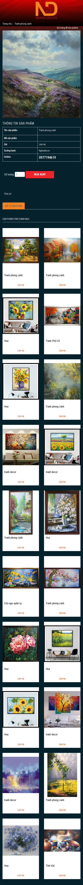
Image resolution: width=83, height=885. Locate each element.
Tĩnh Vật (50, 865)
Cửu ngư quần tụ (13, 603)
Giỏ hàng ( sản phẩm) (67, 27)
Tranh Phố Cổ (53, 341)
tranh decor (10, 472)
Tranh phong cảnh (13, 275)
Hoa (6, 341)
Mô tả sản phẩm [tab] (13, 206)
